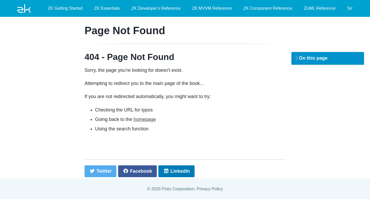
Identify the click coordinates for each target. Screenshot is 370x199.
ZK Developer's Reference (155, 8)
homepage (144, 119)
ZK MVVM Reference (212, 8)
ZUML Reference (320, 8)
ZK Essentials (107, 8)
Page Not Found (125, 30)
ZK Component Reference (267, 8)
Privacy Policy (210, 188)
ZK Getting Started (65, 8)
